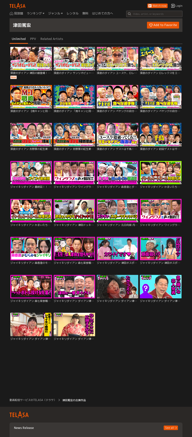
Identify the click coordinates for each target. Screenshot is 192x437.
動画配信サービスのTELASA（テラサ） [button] (33, 400)
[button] (157, 6)
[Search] (154, 14)
